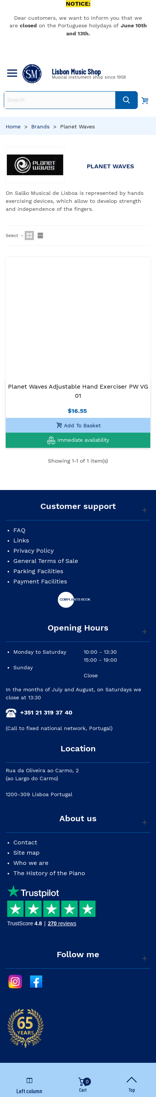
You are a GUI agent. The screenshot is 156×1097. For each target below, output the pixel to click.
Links (21, 540)
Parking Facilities (38, 571)
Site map (26, 852)
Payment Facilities (40, 581)
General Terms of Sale (45, 560)
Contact (25, 842)
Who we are (30, 862)
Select (15, 235)
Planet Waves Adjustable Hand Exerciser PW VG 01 (78, 391)
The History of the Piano (49, 873)
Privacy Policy (33, 550)
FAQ (19, 530)
